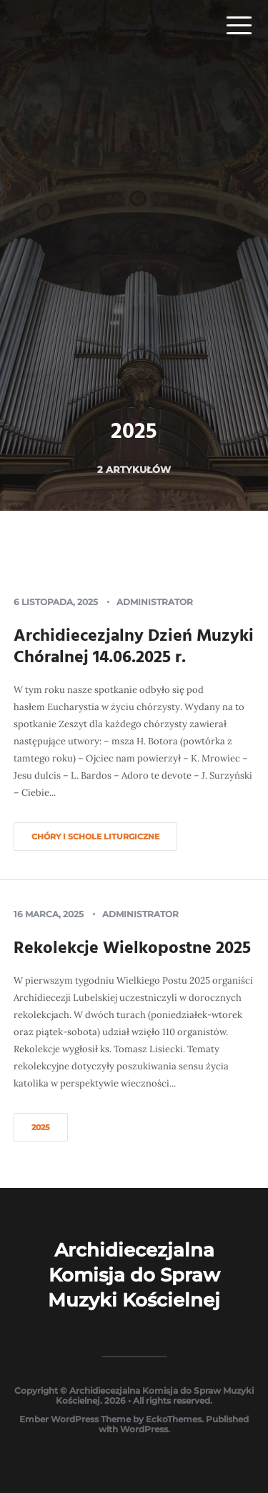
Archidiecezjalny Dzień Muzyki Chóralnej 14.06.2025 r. (134, 647)
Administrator (154, 601)
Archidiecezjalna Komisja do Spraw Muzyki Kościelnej (134, 1275)
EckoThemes (174, 1419)
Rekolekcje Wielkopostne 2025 (132, 948)
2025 (40, 1127)
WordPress (144, 1429)
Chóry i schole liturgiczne (95, 837)
